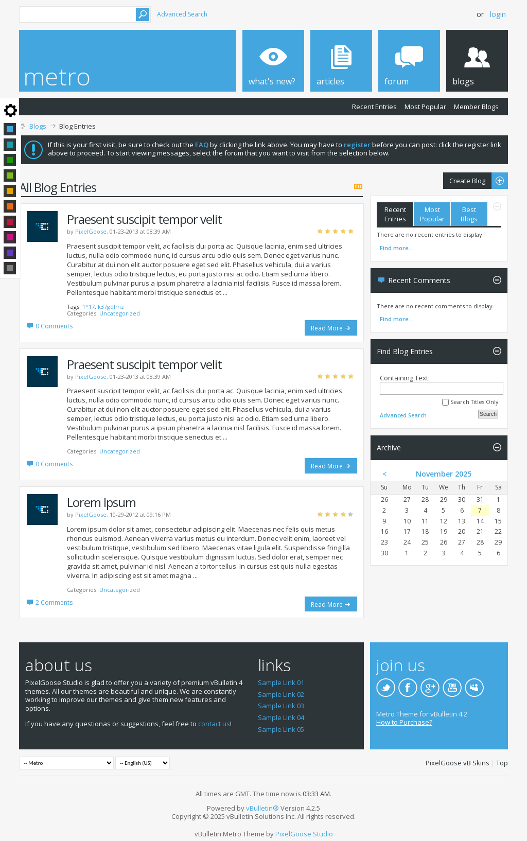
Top (502, 762)
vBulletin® (262, 808)
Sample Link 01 (281, 682)
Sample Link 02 (281, 694)
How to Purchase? (404, 722)
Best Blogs (469, 214)
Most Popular (425, 106)
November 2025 (443, 474)
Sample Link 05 (281, 729)
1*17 (88, 306)
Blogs (37, 126)
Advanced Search (182, 14)
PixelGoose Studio (304, 833)
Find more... (396, 248)
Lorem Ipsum (101, 502)
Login (498, 14)
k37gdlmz (111, 306)
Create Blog (475, 180)
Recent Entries (374, 106)
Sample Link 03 (281, 705)
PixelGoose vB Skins (457, 762)
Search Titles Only (470, 402)
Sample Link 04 (281, 717)
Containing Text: (441, 384)
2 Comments (54, 602)
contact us (214, 723)
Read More (327, 328)
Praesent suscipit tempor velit (144, 219)
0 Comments (54, 326)
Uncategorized (119, 313)
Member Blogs (476, 106)
